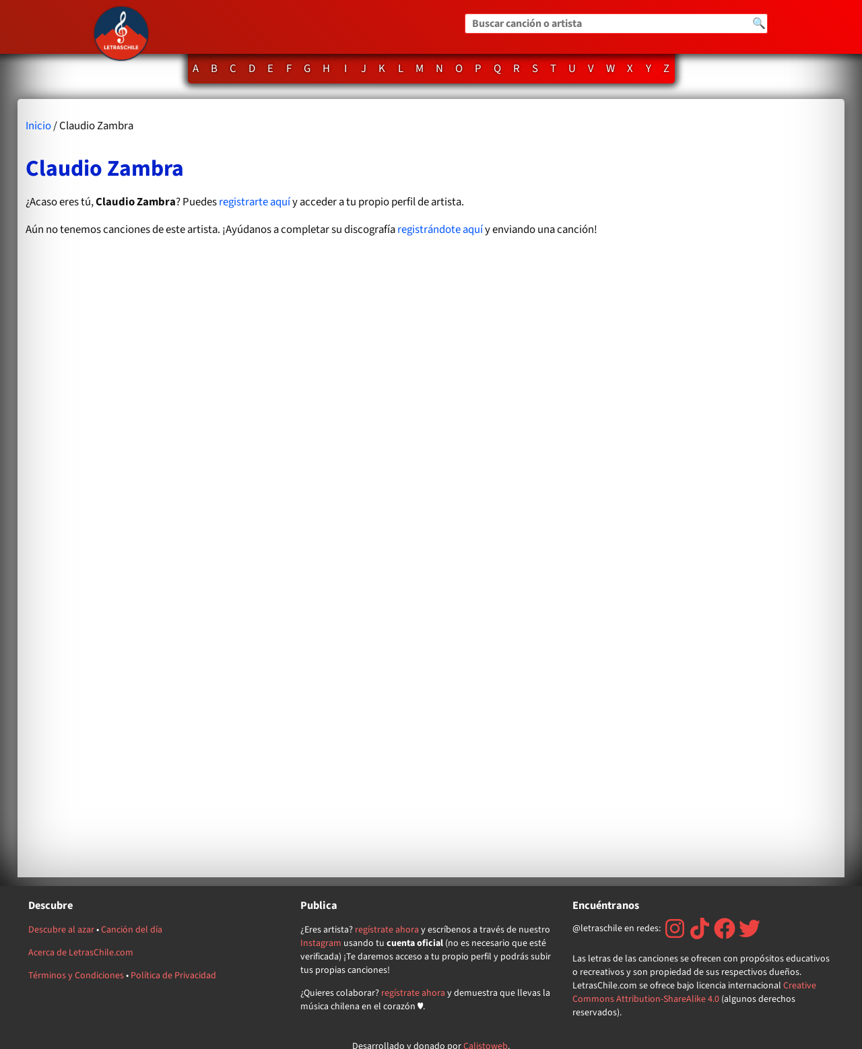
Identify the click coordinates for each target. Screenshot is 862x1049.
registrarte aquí (254, 202)
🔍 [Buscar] (759, 23)
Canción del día (131, 930)
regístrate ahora (387, 930)
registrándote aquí (440, 230)
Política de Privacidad (173, 975)
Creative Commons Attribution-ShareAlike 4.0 (694, 992)
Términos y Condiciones (76, 975)
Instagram (320, 943)
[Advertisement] (725, 488)
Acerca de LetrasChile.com (80, 952)
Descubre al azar (61, 930)
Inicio (38, 126)
